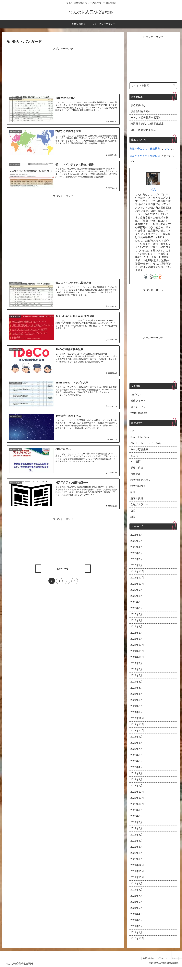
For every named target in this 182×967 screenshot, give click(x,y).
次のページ (63, 568)
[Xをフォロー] (151, 276)
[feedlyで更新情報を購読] (155, 276)
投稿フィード (138, 400)
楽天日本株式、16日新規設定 (147, 123)
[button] (174, 85)
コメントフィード (140, 406)
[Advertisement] (63, 71)
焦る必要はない (139, 105)
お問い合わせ (148, 958)
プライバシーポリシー (167, 958)
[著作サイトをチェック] (146, 276)
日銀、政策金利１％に (143, 129)
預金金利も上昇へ (140, 111)
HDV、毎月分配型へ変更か (145, 117)
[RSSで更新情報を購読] (160, 276)
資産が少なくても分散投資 (144, 148)
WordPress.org (138, 413)
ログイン (135, 394)
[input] (153, 85)
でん (166, 148)
